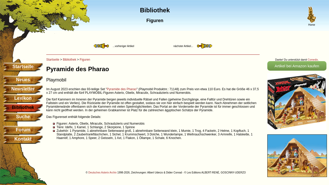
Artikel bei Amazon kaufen (297, 66)
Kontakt (23, 139)
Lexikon (23, 98)
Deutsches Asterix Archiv (102, 172)
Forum (23, 129)
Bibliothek (69, 59)
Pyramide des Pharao (121, 89)
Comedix (313, 59)
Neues (23, 79)
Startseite (22, 66)
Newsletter (23, 88)
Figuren (85, 59)
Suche (23, 116)
